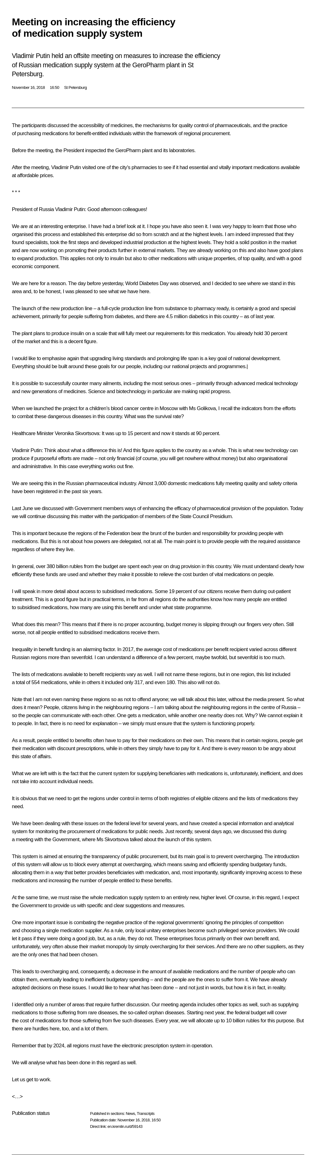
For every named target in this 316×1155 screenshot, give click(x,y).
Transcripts (145, 1113)
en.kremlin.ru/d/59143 (124, 1126)
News (130, 1113)
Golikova (206, 408)
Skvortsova (87, 433)
